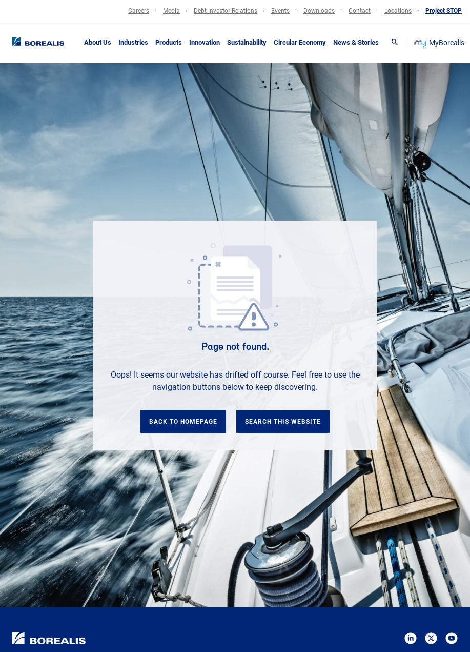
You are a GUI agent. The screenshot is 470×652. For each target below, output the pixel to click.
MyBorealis (440, 42)
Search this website (283, 421)
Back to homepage (183, 421)
